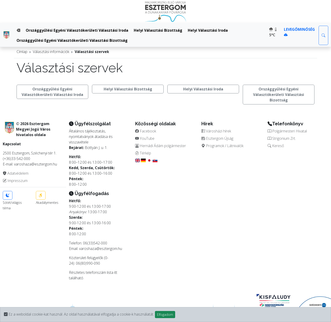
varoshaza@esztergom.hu (100, 248)
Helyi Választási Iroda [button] (203, 89)
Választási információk (51, 51)
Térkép (143, 153)
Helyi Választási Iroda (208, 30)
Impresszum (15, 180)
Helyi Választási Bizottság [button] (128, 89)
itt (115, 272)
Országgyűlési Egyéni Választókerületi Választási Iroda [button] (52, 92)
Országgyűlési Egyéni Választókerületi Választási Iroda (77, 30)
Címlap (22, 51)
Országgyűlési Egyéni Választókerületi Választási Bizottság (72, 40)
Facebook (145, 131)
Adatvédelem (16, 173)
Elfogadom (165, 314)
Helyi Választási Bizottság (158, 30)
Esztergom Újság (217, 138)
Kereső (276, 145)
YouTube (144, 138)
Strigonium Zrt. (282, 138)
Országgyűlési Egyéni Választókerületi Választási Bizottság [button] (278, 95)
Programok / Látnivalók (222, 145)
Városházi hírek (216, 131)
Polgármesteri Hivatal (287, 131)
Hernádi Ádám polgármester (160, 145)
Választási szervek (92, 51)
